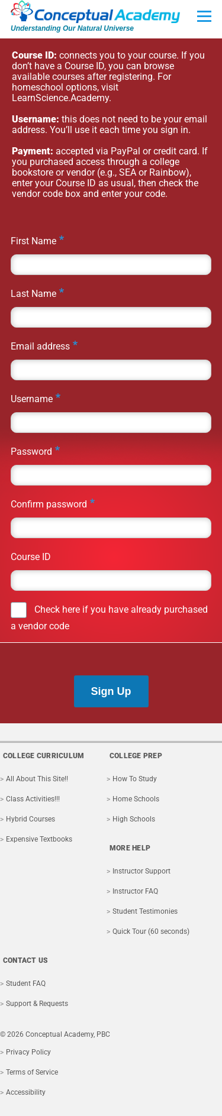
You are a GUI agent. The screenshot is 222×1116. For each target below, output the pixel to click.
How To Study (134, 779)
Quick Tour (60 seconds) (150, 931)
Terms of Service (32, 1072)
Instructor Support (141, 871)
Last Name (33, 293)
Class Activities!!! (33, 799)
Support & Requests (37, 1003)
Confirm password (49, 504)
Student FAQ (26, 983)
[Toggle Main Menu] (204, 16)
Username (32, 399)
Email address (40, 346)
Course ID (31, 556)
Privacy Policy (28, 1052)
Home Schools (135, 799)
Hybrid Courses (30, 819)
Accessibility (26, 1092)
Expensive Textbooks (39, 839)
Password (31, 451)
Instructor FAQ (135, 891)
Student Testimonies (145, 911)
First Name (33, 241)
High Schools (133, 819)
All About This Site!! (37, 779)
